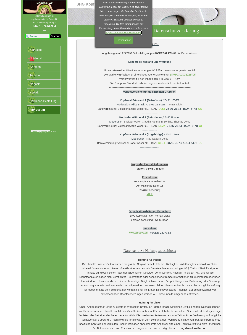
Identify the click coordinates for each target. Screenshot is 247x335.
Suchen (55, 36)
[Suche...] (37, 36)
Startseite (36, 49)
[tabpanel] (44, 23)
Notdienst (36, 58)
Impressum (37, 109)
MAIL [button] (150, 194)
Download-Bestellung (43, 101)
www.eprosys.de (138, 232)
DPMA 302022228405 (183, 74)
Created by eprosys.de (40, 131)
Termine (35, 75)
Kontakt (34, 92)
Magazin (35, 83)
